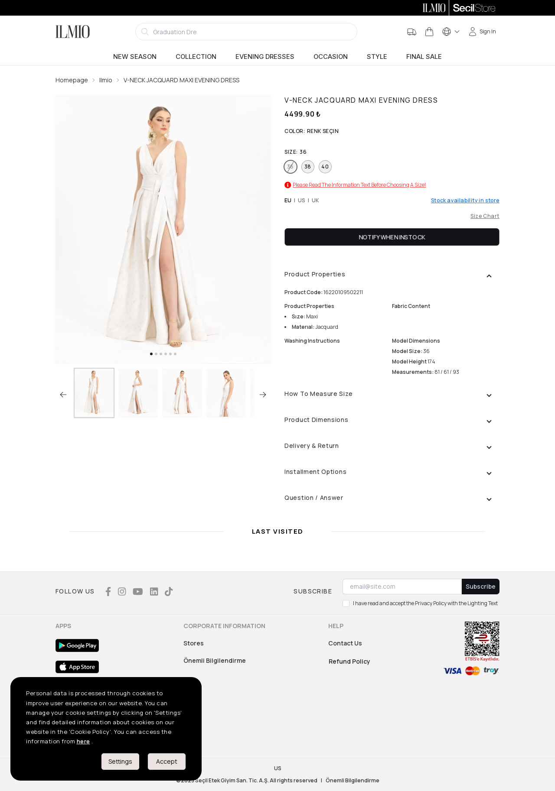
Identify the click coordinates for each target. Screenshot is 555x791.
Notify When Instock (392, 237)
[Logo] (73, 31)
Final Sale (424, 57)
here (83, 741)
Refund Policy (349, 661)
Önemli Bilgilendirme (214, 660)
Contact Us (345, 643)
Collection (196, 57)
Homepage (72, 80)
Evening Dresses (264, 57)
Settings (120, 761)
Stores (193, 643)
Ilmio (105, 80)
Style (377, 57)
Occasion (330, 57)
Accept (166, 761)
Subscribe (481, 586)
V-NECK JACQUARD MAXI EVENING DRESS (181, 80)
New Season (135, 57)
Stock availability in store (465, 200)
